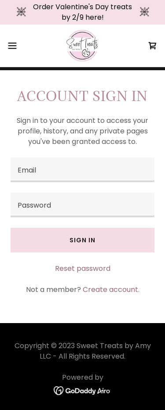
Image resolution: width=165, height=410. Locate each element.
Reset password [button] (82, 268)
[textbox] (82, 170)
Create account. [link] (111, 289)
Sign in (82, 240)
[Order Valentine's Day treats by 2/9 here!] (82, 12)
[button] (15, 45)
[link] (82, 45)
